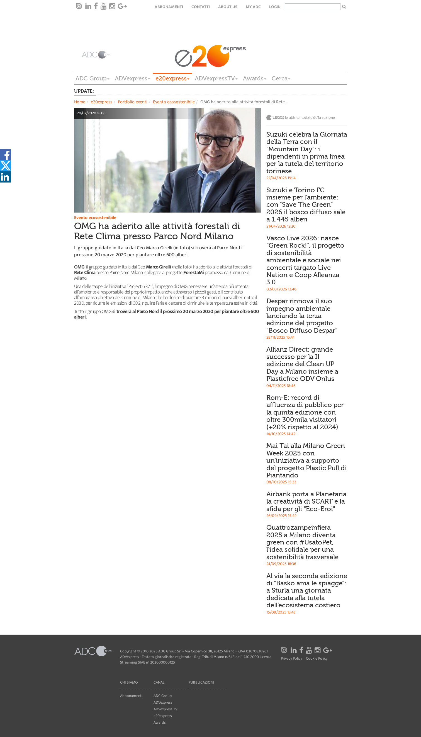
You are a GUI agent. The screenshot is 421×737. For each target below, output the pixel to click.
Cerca (281, 78)
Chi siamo (129, 682)
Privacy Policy (291, 659)
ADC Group (92, 78)
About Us (227, 6)
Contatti (200, 6)
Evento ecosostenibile (174, 102)
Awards (254, 78)
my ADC (253, 6)
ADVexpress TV (165, 709)
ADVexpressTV (216, 78)
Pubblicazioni (201, 682)
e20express (172, 78)
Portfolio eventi (132, 102)
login (275, 6)
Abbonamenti (169, 6)
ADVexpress (132, 78)
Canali (160, 682)
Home (79, 102)
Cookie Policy (316, 659)
